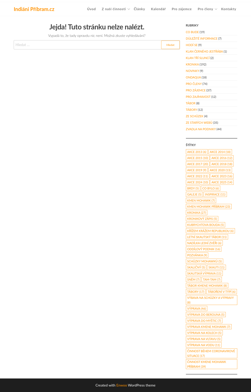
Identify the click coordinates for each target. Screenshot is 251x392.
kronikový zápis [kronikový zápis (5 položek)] (202, 218)
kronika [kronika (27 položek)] (196, 212)
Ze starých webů (199, 122)
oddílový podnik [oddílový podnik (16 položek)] (203, 249)
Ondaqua (193, 77)
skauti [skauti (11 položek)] (216, 267)
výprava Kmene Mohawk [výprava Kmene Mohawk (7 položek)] (208, 326)
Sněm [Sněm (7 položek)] (193, 279)
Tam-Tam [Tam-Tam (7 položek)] (211, 279)
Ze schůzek (195, 116)
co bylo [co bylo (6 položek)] (210, 188)
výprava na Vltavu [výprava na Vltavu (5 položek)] (204, 339)
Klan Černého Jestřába (204, 51)
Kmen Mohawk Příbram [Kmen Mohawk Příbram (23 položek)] (208, 206)
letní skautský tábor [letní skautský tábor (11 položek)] (207, 237)
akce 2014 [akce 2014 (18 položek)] (220, 152)
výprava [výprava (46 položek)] (196, 308)
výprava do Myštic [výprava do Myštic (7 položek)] (204, 320)
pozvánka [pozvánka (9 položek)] (197, 255)
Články (139, 9)
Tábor (191, 103)
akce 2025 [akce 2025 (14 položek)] (221, 182)
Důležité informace (201, 38)
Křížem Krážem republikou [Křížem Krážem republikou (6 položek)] (210, 231)
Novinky (192, 71)
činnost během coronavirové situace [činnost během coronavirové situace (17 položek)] (211, 353)
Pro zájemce (182, 9)
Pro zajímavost (198, 96)
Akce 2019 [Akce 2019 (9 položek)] (196, 170)
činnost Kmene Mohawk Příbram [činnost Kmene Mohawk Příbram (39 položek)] (206, 364)
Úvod (91, 9)
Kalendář (158, 9)
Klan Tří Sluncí (198, 58)
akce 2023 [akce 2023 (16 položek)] (221, 176)
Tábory (191, 109)
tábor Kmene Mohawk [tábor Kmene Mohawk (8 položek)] (207, 285)
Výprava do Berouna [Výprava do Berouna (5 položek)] (206, 314)
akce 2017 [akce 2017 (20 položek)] (197, 164)
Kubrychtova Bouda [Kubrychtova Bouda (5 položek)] (205, 224)
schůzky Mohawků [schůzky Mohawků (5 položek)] (204, 261)
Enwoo (121, 385)
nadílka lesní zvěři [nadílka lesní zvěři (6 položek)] (204, 243)
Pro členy (205, 9)
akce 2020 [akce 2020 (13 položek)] (220, 170)
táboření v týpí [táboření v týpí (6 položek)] (222, 291)
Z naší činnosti (114, 9)
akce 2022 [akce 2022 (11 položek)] (197, 176)
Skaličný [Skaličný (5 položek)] (196, 267)
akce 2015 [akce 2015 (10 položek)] (197, 158)
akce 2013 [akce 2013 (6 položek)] (196, 152)
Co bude (192, 32)
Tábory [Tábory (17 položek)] (195, 291)
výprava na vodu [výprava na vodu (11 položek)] (203, 345)
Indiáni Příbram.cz (34, 9)
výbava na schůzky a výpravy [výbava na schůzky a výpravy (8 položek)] (210, 300)
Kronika (192, 64)
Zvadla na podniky (201, 129)
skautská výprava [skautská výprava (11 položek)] (204, 273)
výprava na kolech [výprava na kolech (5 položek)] (204, 333)
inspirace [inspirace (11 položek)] (215, 194)
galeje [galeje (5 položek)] (194, 194)
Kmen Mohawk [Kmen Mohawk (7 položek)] (201, 200)
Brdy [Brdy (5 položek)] (193, 188)
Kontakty (228, 9)
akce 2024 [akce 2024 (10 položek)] (197, 182)
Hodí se (192, 45)
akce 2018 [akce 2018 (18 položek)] (221, 164)
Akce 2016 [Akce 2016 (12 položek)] (221, 158)
